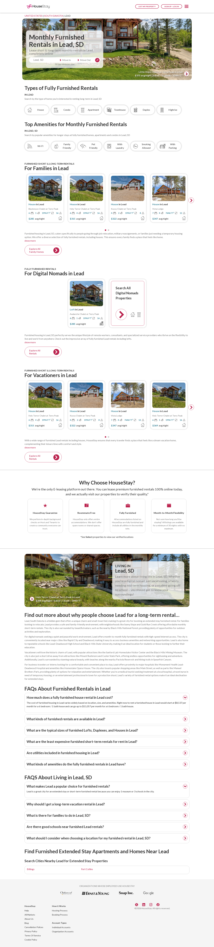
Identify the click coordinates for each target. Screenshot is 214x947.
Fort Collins (87, 869)
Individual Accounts (61, 927)
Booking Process (60, 914)
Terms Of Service (33, 935)
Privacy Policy (31, 931)
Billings (30, 869)
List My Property (147, 6)
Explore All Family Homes (36, 250)
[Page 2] (108, 230)
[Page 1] (105, 230)
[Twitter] (136, 904)
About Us (29, 919)
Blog (27, 923)
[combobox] (43, 60)
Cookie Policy (31, 939)
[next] (191, 200)
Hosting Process (59, 910)
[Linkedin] (144, 904)
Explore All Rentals (34, 352)
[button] (186, 6)
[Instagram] (151, 904)
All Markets (30, 914)
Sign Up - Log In (171, 6)
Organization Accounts (63, 931)
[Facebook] (158, 904)
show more (30, 240)
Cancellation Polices (34, 927)
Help (27, 910)
